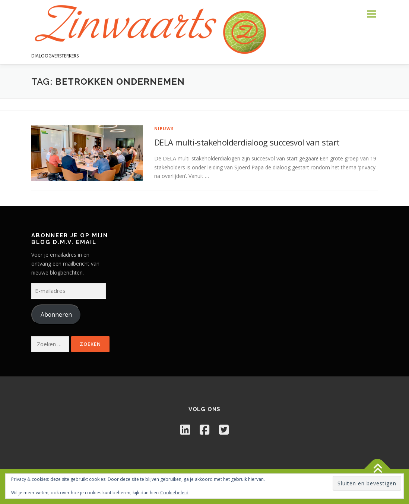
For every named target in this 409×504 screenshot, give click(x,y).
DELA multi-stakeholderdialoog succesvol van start (247, 142)
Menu (371, 14)
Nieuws (164, 128)
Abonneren (56, 314)
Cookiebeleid (174, 492)
